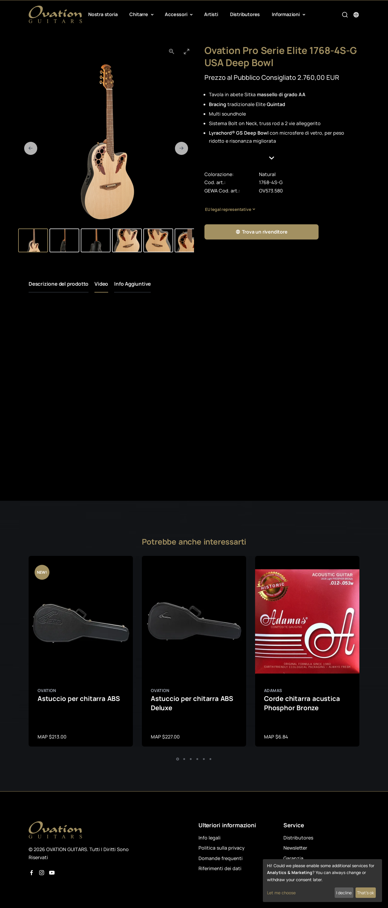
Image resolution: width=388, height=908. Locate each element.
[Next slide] (181, 148)
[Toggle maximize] (186, 51)
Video (101, 283)
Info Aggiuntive (132, 283)
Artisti (211, 14)
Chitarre (139, 14)
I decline (344, 892)
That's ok (365, 892)
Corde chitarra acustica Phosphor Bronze (302, 703)
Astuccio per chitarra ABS (79, 698)
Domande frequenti (220, 858)
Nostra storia (102, 14)
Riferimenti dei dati (219, 868)
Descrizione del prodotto (59, 283)
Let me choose (281, 892)
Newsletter (295, 848)
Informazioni (286, 14)
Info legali (209, 837)
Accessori (176, 14)
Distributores (245, 14)
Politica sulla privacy (221, 848)
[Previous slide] (30, 148)
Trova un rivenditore (261, 232)
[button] (282, 158)
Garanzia (293, 858)
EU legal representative (228, 209)
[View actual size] (171, 51)
